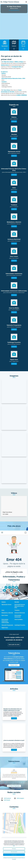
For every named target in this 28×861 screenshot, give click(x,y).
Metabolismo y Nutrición (7, 612)
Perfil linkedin (7, 800)
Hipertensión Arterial (6, 604)
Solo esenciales (14, 851)
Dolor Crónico (5, 615)
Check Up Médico (19, 619)
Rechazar (14, 848)
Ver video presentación (14, 10)
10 (22, 782)
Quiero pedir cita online (14, 644)
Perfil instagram (20, 798)
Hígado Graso (5, 627)
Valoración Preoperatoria (7, 625)
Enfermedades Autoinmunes (18, 616)
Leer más (14, 121)
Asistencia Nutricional (20, 612)
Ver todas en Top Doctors (14, 786)
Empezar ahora (14, 665)
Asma (3, 610)
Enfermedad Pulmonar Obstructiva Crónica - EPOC (20, 606)
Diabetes (4, 602)
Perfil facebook (7, 798)
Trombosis (17, 610)
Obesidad (17, 602)
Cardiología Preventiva (20, 625)
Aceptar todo (14, 854)
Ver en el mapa (13, 822)
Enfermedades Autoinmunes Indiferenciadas (5, 621)
